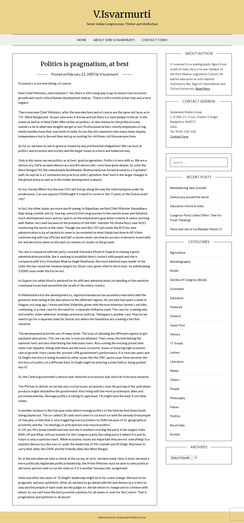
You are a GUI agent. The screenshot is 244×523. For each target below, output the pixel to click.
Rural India (177, 425)
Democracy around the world (189, 197)
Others (174, 380)
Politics (175, 416)
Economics (177, 289)
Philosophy (177, 398)
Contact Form (154, 40)
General (175, 316)
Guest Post (177, 325)
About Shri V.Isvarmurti (114, 40)
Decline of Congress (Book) (188, 280)
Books (174, 270)
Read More (202, 88)
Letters (175, 352)
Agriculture (177, 252)
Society (175, 434)
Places (174, 407)
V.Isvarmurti (122, 14)
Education (177, 298)
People (174, 389)
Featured (176, 307)
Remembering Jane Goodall (188, 188)
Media (174, 371)
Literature (177, 361)
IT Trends (176, 343)
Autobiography (180, 261)
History (175, 334)
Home (82, 40)
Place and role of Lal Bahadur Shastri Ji (196, 229)
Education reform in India (187, 206)
